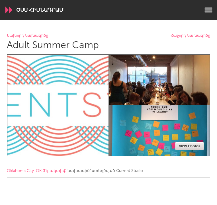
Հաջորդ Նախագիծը (190, 36)
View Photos (189, 146)
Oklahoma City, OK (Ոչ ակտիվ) (36, 170)
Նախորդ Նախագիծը (27, 36)
